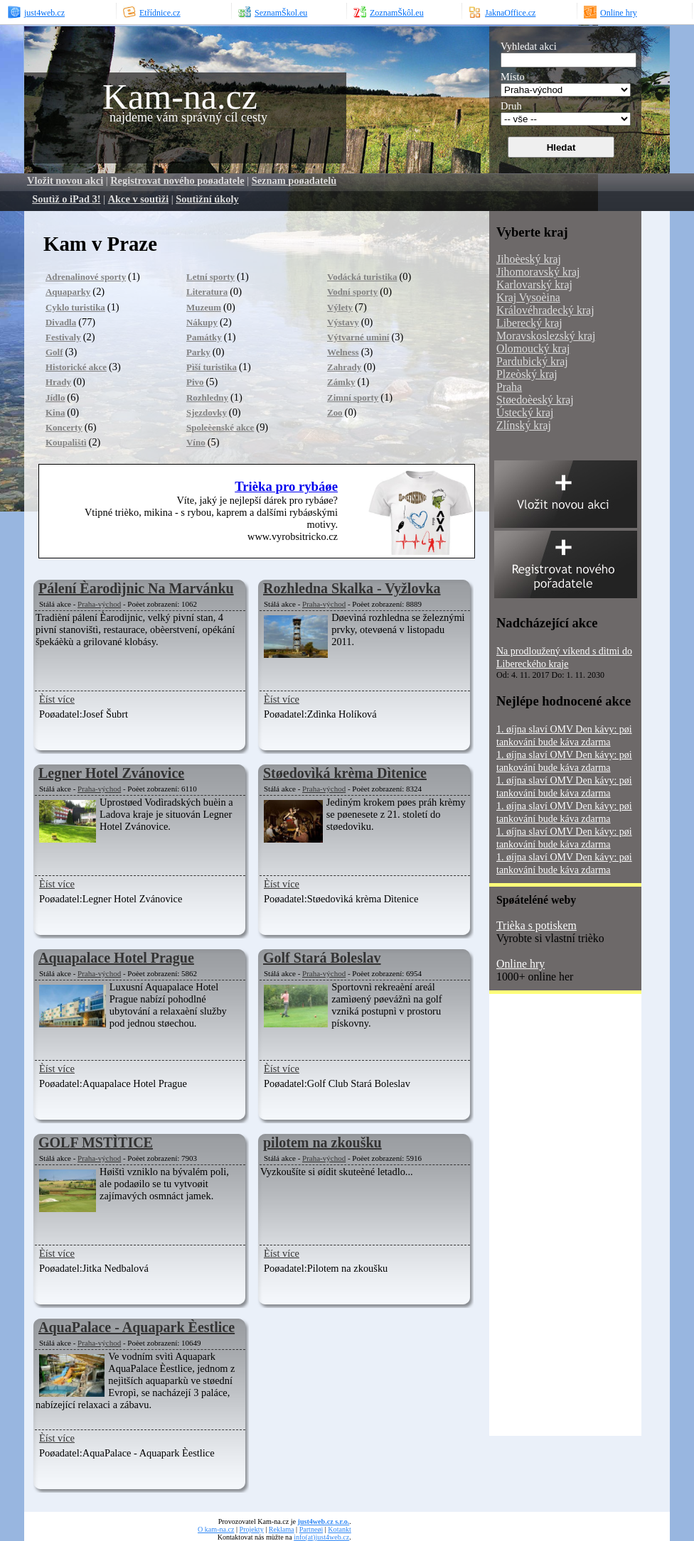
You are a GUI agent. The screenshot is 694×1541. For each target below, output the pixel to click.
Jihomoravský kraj (538, 272)
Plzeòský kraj (526, 374)
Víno (195, 442)
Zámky (341, 382)
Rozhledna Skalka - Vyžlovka (352, 588)
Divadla (61, 322)
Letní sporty (210, 276)
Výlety (340, 307)
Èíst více (57, 699)
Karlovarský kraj (534, 285)
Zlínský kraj (523, 425)
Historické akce (76, 367)
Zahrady (344, 367)
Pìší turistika (211, 367)
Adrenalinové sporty (86, 276)
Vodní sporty (352, 291)
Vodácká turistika (362, 276)
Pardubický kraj (532, 361)
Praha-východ (99, 604)
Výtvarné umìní (358, 337)
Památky (204, 337)
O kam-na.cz (216, 1529)
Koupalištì (66, 442)
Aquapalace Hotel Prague (116, 958)
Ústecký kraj (524, 412)
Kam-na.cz (179, 97)
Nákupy (202, 322)
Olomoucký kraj (533, 348)
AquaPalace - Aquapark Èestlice (136, 1327)
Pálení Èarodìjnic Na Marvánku (136, 588)
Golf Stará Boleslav (322, 958)
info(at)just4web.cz (321, 1537)
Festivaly (63, 337)
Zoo (335, 412)
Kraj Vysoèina (528, 297)
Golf (54, 352)
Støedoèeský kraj (535, 400)
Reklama (281, 1529)
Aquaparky (68, 291)
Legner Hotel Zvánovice (111, 773)
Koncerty (64, 427)
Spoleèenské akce (220, 427)
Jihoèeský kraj (528, 259)
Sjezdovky (206, 412)
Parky (198, 352)
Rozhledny (207, 397)
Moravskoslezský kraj (545, 336)
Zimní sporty (352, 397)
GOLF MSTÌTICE (95, 1142)
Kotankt (339, 1529)
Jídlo (55, 397)
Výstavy (343, 322)
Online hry (520, 964)
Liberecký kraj (529, 323)
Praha (509, 387)
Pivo (194, 382)
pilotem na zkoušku (322, 1142)
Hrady (58, 382)
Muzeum (203, 307)
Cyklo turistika (75, 307)
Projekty (252, 1529)
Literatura (207, 291)
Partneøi (311, 1529)
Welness (343, 352)
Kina (55, 412)
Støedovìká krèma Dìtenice (345, 773)
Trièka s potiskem (536, 925)
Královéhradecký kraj (545, 310)
